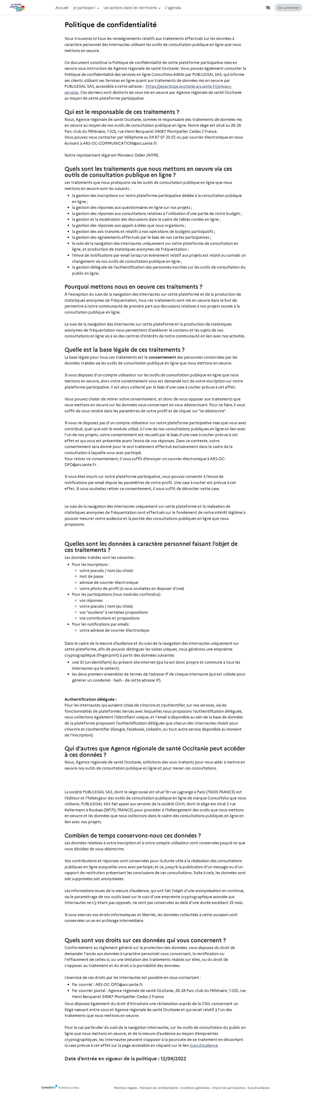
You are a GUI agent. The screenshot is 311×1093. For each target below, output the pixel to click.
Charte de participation (228, 1087)
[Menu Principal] (158, 7)
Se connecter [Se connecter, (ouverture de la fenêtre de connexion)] (288, 7)
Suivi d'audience (259, 1087)
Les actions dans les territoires (132, 7)
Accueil (62, 7)
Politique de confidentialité (159, 1087)
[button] (268, 7)
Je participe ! (86, 7)
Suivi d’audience (204, 1045)
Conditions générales (195, 1087)
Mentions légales (126, 1087)
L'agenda (173, 7)
